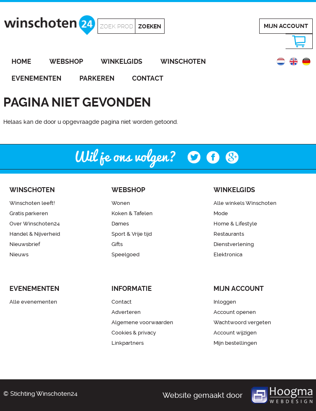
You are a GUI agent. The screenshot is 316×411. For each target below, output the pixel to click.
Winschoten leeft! (32, 203)
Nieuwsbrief (24, 244)
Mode (221, 213)
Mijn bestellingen (235, 343)
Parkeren (96, 78)
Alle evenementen (33, 302)
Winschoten (183, 61)
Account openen (235, 312)
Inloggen (225, 302)
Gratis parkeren (28, 213)
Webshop (66, 61)
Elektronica (228, 254)
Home (21, 61)
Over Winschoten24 (34, 224)
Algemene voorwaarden (142, 322)
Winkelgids (121, 61)
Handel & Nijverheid (34, 234)
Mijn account (286, 26)
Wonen (121, 203)
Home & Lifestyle (235, 224)
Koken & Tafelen (132, 213)
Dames (120, 224)
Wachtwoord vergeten (242, 322)
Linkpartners (128, 343)
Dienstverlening (234, 244)
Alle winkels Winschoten (245, 203)
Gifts (117, 244)
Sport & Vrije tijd (132, 234)
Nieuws (18, 254)
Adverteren (126, 312)
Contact (147, 78)
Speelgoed (125, 254)
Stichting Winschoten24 (43, 393)
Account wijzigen (235, 333)
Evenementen (36, 78)
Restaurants (229, 234)
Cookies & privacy (134, 333)
